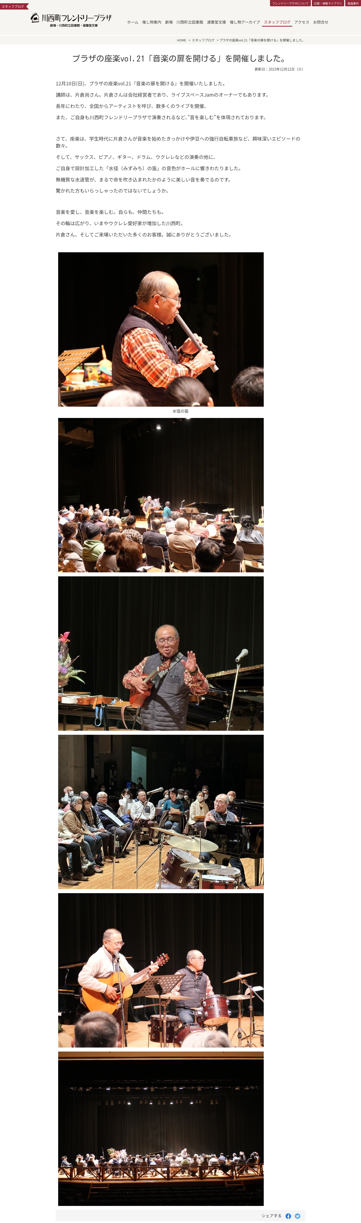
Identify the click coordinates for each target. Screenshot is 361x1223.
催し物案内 (151, 22)
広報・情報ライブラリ (328, 3)
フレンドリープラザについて (290, 3)
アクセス (301, 22)
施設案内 (353, 3)
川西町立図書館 (189, 22)
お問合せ (320, 22)
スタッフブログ (277, 22)
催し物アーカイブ (245, 22)
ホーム (132, 22)
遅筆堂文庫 (216, 22)
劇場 (169, 22)
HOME (181, 40)
